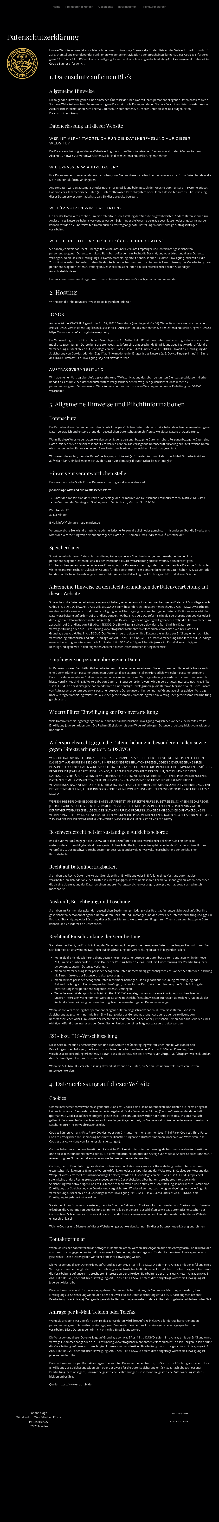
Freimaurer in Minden (79, 6)
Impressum (180, 1413)
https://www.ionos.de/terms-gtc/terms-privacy (79, 332)
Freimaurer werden (154, 6)
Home (56, 6)
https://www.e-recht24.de (75, 1384)
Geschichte (105, 6)
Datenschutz (180, 1421)
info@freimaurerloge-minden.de (79, 522)
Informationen (127, 6)
